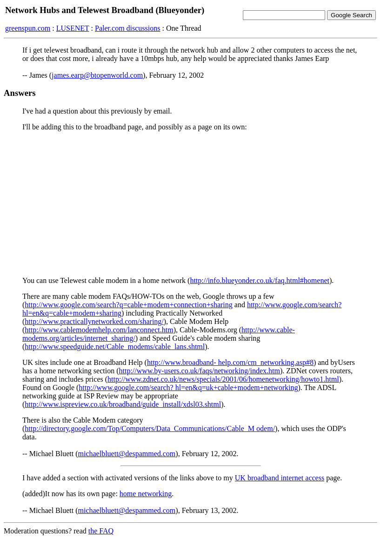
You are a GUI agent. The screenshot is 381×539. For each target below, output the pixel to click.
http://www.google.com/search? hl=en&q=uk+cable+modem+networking (188, 387)
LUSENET (72, 28)
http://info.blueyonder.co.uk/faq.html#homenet (259, 280)
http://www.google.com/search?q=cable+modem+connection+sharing (128, 305)
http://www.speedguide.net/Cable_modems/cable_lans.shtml (115, 346)
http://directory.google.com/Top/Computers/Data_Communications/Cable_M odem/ (150, 428)
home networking (146, 494)
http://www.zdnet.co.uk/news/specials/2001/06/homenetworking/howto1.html (223, 379)
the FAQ (101, 531)
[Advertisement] (190, 204)
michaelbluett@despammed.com (127, 454)
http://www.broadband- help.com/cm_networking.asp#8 (230, 362)
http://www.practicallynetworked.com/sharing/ (94, 321)
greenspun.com (27, 28)
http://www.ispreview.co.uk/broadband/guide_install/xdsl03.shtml (123, 404)
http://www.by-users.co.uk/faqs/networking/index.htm (199, 371)
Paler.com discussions (127, 28)
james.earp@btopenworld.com (97, 75)
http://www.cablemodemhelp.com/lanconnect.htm (99, 330)
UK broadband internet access (279, 478)
